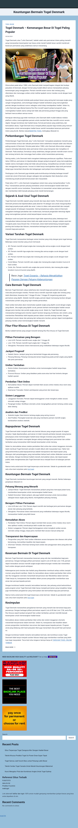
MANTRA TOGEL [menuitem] (36, 131)
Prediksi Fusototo (8, 786)
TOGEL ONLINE (9, 24)
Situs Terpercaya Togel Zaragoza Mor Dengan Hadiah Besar (26, 750)
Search (4, 734)
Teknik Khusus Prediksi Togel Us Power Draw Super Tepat (26, 756)
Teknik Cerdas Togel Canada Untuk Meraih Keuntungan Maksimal (29, 766)
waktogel (5, 788)
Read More (10, 647)
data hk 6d (6, 783)
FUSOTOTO (6, 780)
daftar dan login (18, 794)
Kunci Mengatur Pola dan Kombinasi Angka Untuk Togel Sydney (28, 771)
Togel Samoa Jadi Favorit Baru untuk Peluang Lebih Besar (26, 761)
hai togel (31, 469)
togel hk (3, 816)
